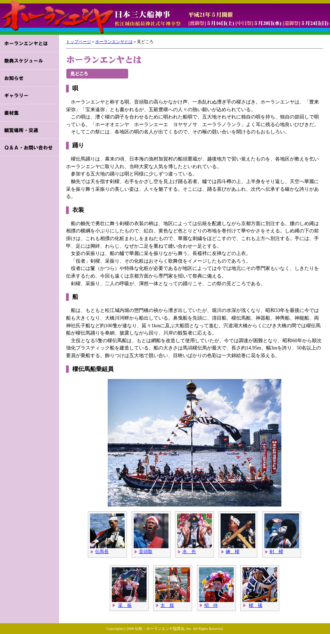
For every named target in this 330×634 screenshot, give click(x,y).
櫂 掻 (255, 605)
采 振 (125, 605)
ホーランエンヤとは (114, 42)
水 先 (189, 551)
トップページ (78, 42)
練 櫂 (232, 551)
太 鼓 (167, 605)
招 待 (211, 605)
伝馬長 (102, 551)
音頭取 (145, 551)
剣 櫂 (276, 551)
